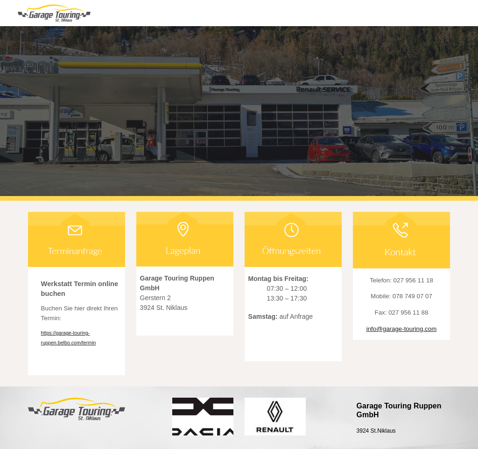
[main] (77, 321)
